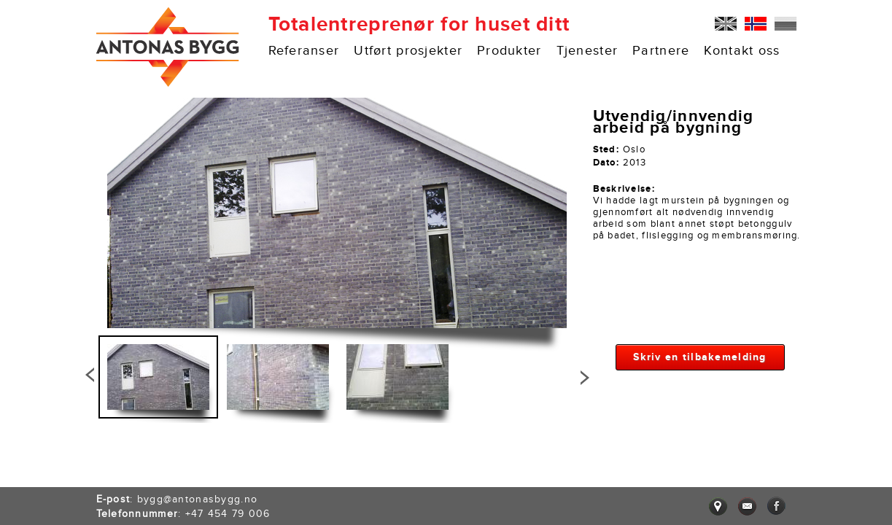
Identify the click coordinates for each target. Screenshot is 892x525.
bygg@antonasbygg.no (197, 499)
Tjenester (587, 50)
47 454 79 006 (231, 514)
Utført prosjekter (408, 50)
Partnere (660, 50)
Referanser (304, 50)
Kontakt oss (742, 50)
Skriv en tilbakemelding (699, 357)
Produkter (509, 50)
